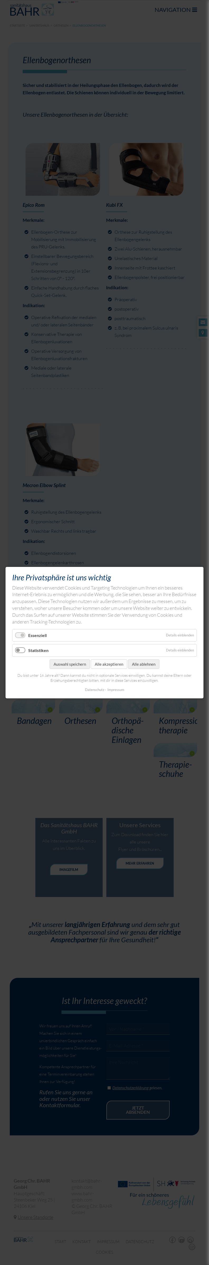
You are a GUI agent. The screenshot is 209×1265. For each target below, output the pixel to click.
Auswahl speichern (70, 663)
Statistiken (38, 650)
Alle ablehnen (143, 663)
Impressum (115, 689)
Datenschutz (94, 689)
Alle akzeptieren (109, 663)
